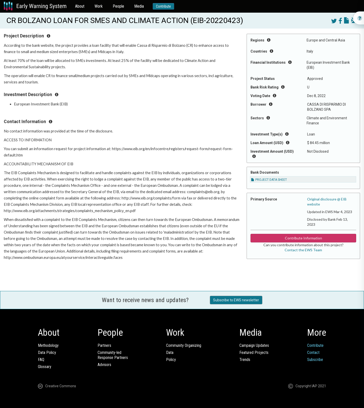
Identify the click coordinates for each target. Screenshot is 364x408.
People (118, 6)
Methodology (48, 345)
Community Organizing (183, 345)
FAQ (41, 359)
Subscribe (315, 359)
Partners (104, 345)
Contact (313, 352)
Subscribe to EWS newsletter (236, 300)
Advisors (104, 364)
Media (139, 6)
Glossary (44, 366)
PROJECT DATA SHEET (269, 180)
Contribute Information (303, 238)
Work (99, 6)
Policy (171, 359)
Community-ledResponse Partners (113, 355)
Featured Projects (253, 352)
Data (169, 352)
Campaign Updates (254, 345)
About (79, 6)
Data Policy (47, 352)
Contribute (163, 6)
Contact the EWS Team (303, 250)
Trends (244, 359)
